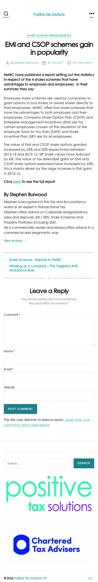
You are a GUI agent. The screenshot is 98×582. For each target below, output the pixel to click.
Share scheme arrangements (49, 36)
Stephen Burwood (26, 63)
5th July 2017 (55, 63)
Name (9, 351)
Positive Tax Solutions (49, 15)
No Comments (82, 63)
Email (8, 369)
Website (9, 387)
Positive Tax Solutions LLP (30, 578)
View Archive (15, 241)
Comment (12, 315)
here (17, 182)
